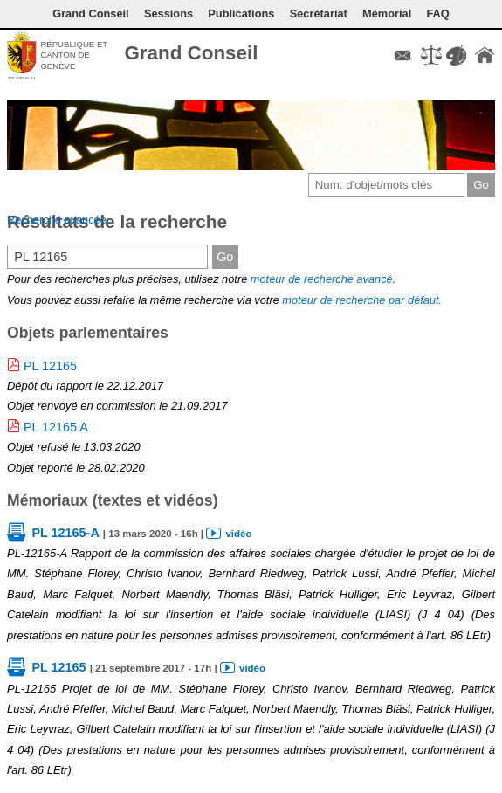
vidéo (238, 533)
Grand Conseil (191, 53)
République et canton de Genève (73, 55)
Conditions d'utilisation (431, 55)
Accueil (484, 55)
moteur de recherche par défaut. (362, 300)
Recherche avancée (57, 219)
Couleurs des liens (455, 55)
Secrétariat (318, 13)
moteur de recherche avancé (322, 279)
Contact (402, 55)
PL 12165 (50, 366)
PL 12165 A (56, 427)
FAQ (437, 13)
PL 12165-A (65, 533)
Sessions (168, 13)
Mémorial (386, 13)
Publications (241, 13)
